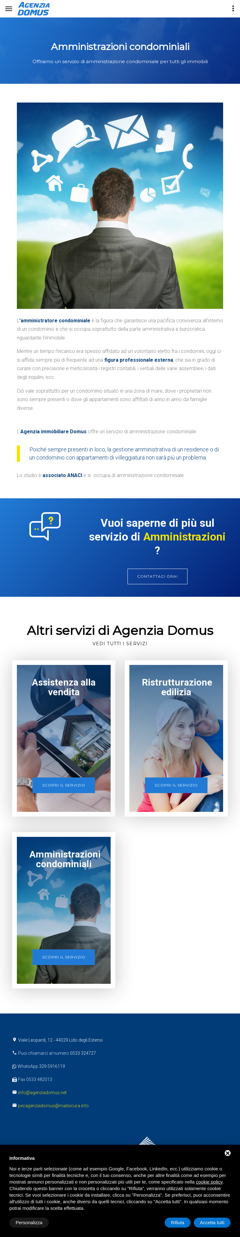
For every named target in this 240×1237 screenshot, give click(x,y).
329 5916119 (52, 1066)
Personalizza (29, 1222)
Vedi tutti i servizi (120, 643)
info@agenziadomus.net (42, 1092)
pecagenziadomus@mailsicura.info (53, 1105)
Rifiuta (177, 1222)
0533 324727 (83, 1053)
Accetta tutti (212, 1222)
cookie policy (209, 1181)
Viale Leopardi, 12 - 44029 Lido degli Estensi (60, 1040)
